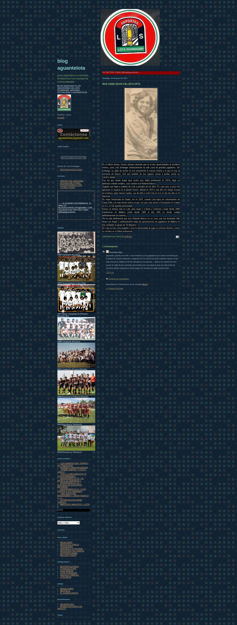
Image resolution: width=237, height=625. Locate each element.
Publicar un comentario (119, 279)
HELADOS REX (67, 604)
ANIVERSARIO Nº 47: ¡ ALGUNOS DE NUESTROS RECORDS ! (69, 485)
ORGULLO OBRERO (69, 575)
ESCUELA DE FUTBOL (70, 183)
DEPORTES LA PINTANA (71, 549)
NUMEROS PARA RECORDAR (74, 468)
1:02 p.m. (110, 272)
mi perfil (60, 118)
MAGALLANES (67, 589)
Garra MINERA (66, 571)
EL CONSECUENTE (69, 593)
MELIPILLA (65, 591)
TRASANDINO (66, 547)
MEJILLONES (66, 542)
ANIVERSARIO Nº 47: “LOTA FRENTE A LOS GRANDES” (71, 490)
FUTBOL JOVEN (67, 187)
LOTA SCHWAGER (68, 573)
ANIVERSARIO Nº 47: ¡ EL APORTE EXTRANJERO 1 (70, 479)
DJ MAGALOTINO (68, 569)
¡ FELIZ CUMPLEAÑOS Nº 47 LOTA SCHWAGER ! (72, 475)
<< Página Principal (114, 288)
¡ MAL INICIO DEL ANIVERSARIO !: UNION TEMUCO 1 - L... (73, 495)
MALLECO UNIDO (68, 555)
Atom (145, 284)
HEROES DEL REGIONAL (72, 181)
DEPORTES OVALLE (69, 544)
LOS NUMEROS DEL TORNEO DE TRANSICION (72, 464)
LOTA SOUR (65, 577)
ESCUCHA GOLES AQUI (71, 170)
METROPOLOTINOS (69, 566)
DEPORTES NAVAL (69, 553)
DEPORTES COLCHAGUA (72, 551)
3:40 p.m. (128, 236)
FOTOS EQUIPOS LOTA (71, 185)
